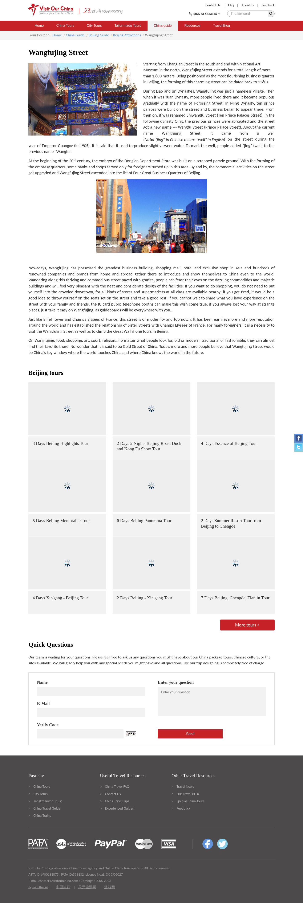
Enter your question (176, 682)
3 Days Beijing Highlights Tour (60, 443)
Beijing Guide (99, 35)
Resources (192, 25)
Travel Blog (221, 25)
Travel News (185, 786)
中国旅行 (63, 887)
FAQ (231, 5)
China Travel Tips (117, 801)
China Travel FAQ (117, 786)
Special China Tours (190, 801)
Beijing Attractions (127, 35)
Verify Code (47, 724)
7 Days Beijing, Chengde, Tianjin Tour (235, 597)
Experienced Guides (119, 808)
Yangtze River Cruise (47, 801)
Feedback (268, 5)
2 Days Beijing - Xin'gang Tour (144, 597)
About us (248, 5)
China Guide (75, 35)
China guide (163, 25)
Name (42, 682)
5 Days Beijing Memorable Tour (61, 520)
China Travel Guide (46, 808)
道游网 (109, 887)
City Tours (94, 25)
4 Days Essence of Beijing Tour (229, 443)
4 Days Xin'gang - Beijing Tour (60, 597)
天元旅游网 (87, 887)
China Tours (65, 25)
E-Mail (43, 703)
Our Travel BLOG (188, 794)
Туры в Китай (38, 887)
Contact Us (213, 5)
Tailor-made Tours (127, 25)
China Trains (42, 815)
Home (39, 25)
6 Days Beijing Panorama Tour (144, 520)
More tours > (247, 625)
